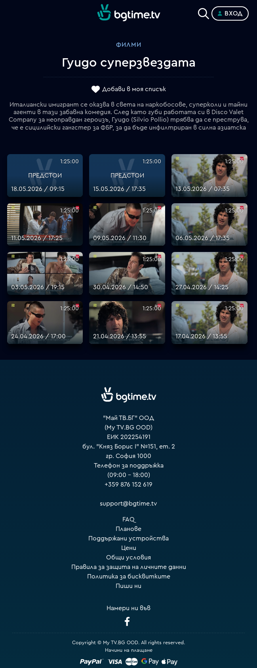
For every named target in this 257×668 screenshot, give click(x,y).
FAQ (128, 519)
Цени (128, 548)
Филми (128, 45)
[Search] (203, 12)
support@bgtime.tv (128, 503)
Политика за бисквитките (128, 576)
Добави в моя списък (134, 89)
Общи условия (128, 557)
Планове (128, 529)
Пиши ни (128, 586)
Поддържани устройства (128, 538)
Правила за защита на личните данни (128, 567)
